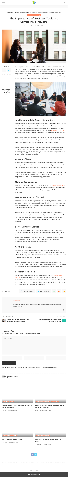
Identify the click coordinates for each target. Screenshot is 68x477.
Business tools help (58, 185)
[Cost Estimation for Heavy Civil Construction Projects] (6, 83)
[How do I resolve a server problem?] (17, 426)
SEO (12, 401)
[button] (4, 2)
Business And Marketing (34, 15)
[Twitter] (35, 454)
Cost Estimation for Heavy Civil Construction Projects (6, 92)
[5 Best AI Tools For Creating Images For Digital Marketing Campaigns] (50, 392)
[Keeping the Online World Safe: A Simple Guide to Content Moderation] (17, 392)
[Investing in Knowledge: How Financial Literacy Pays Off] (50, 426)
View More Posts (60, 300)
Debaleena (27, 25)
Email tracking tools (57, 130)
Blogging (6, 401)
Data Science (55, 401)
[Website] (62, 310)
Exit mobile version (34, 474)
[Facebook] (64, 310)
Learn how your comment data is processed (42, 368)
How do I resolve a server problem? (13, 440)
